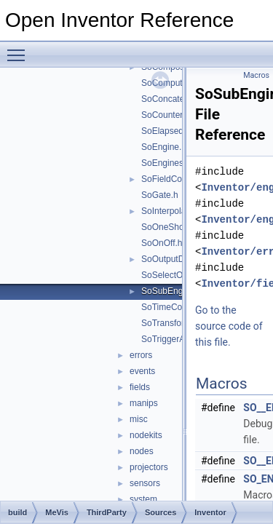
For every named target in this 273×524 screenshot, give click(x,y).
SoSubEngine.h (171, 291)
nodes (142, 451)
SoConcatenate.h (175, 99)
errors (141, 355)
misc (139, 419)
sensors (145, 483)
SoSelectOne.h (170, 275)
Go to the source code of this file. (229, 326)
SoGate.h (159, 195)
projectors (149, 467)
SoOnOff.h (161, 243)
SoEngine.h (163, 147)
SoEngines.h (166, 163)
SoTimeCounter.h (175, 307)
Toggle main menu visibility (19, 48)
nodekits (146, 435)
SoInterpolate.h (170, 211)
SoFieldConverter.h (178, 179)
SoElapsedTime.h (175, 131)
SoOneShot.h (167, 227)
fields (140, 387)
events (142, 371)
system (143, 499)
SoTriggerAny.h (171, 339)
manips (144, 403)
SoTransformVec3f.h (181, 323)
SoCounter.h (165, 115)
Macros (256, 75)
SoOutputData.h (172, 259)
